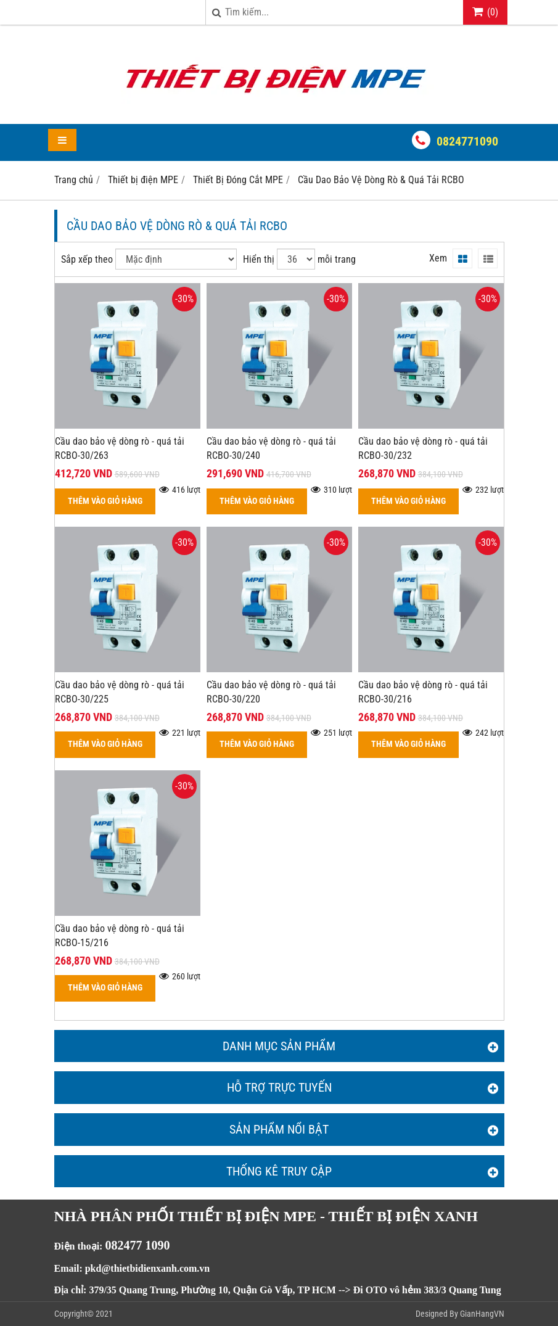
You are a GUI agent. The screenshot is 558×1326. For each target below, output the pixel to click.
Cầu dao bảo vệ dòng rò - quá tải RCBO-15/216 (119, 936)
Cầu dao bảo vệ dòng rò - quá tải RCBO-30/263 (119, 448)
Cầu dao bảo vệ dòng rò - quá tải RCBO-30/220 (271, 692)
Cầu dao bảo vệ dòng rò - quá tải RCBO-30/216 (423, 692)
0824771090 (467, 141)
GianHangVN (482, 1314)
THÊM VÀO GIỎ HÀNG (105, 501)
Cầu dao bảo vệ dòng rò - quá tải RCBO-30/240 (271, 448)
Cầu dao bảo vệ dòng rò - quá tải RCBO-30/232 (423, 448)
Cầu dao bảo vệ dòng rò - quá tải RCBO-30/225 (119, 692)
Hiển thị (258, 259)
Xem (438, 258)
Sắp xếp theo (87, 259)
